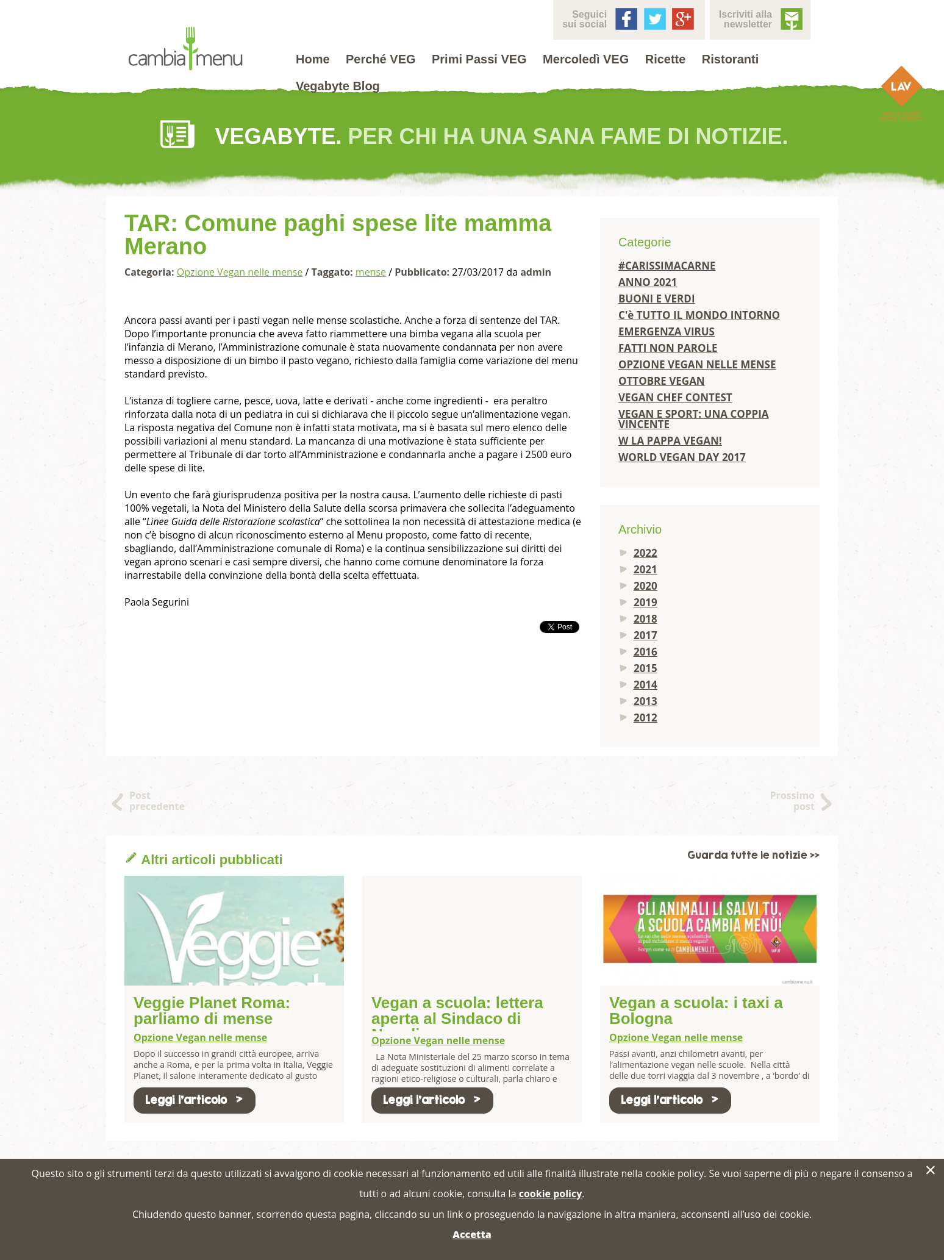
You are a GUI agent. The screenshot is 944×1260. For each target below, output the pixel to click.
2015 (645, 668)
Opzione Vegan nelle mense (240, 272)
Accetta (471, 1234)
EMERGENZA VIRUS (666, 331)
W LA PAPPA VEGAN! (670, 440)
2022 (645, 553)
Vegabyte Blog (338, 86)
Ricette (665, 59)
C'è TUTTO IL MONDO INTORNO (699, 315)
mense (371, 272)
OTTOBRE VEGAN (661, 381)
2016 (645, 651)
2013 (645, 701)
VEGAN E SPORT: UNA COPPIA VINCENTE (693, 419)
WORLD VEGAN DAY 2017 (682, 457)
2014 (645, 684)
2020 (645, 586)
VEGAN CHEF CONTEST (675, 397)
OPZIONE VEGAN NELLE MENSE (697, 364)
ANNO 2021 (647, 282)
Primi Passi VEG (479, 59)
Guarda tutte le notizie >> (753, 855)
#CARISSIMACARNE (667, 265)
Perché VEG (381, 59)
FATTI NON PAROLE (668, 348)
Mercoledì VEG (586, 59)
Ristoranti (730, 59)
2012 (645, 717)
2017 (645, 635)
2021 (645, 569)
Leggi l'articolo (194, 1100)
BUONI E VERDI (656, 298)
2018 (645, 619)
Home (313, 59)
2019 (645, 602)
